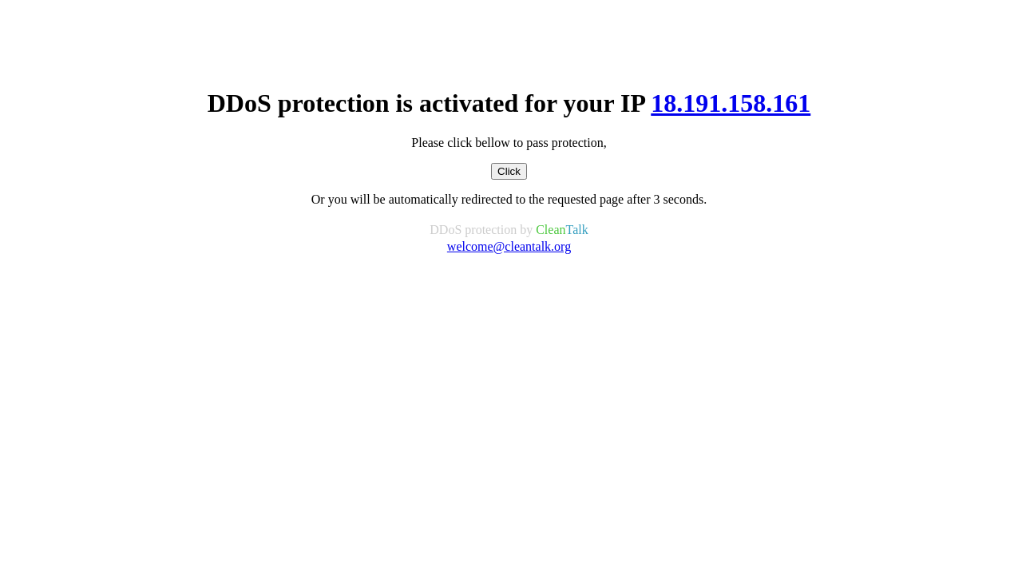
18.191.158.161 (730, 103)
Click (509, 171)
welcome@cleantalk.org (509, 246)
